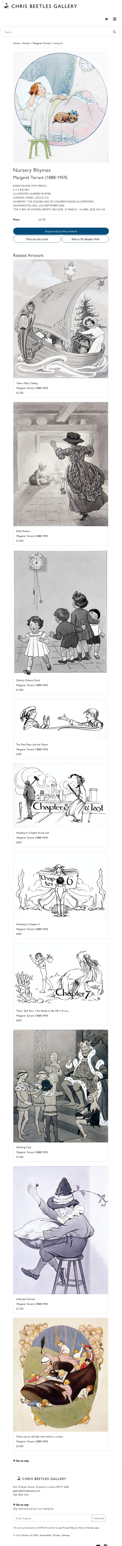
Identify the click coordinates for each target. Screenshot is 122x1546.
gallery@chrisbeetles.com (26, 1490)
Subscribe (99, 1518)
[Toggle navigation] (115, 19)
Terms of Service (86, 1527)
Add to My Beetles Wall (85, 239)
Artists (26, 43)
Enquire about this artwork (61, 231)
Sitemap (66, 1535)
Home (16, 43)
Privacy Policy (69, 1527)
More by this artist (37, 239)
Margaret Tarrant (42, 43)
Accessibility (45, 1535)
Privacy (56, 1535)
